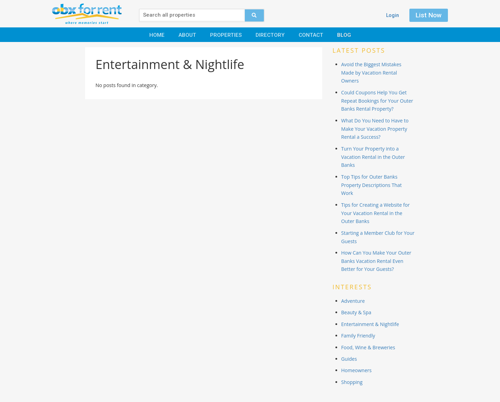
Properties (226, 35)
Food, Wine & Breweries (368, 347)
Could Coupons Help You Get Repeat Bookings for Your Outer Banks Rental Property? (377, 100)
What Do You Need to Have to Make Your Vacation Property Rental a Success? (375, 128)
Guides (349, 359)
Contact (311, 35)
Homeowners (356, 370)
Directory (270, 35)
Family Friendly (358, 335)
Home (157, 35)
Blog (344, 35)
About (187, 35)
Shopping (352, 382)
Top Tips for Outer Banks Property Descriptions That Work (371, 185)
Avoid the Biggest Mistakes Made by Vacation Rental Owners (371, 72)
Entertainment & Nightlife (370, 324)
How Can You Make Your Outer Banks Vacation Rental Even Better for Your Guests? (376, 261)
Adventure (353, 301)
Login (392, 15)
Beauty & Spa (356, 312)
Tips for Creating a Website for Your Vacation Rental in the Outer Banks (375, 213)
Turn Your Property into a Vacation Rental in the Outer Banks (373, 157)
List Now (429, 15)
